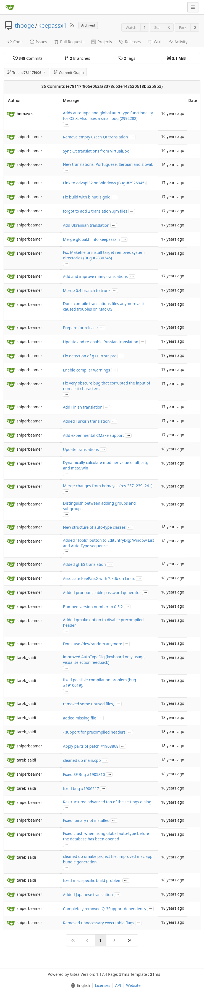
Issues (38, 41)
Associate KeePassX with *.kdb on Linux (99, 578)
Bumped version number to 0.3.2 (93, 606)
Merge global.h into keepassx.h (91, 239)
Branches (77, 58)
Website (133, 985)
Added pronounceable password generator (102, 592)
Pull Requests (69, 41)
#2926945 (135, 182)
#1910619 (72, 685)
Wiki (154, 41)
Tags (126, 58)
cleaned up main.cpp (82, 760)
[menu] (79, 985)
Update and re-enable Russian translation (100, 341)
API (118, 985)
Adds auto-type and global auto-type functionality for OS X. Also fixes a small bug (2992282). (108, 115)
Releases (130, 41)
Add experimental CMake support (93, 435)
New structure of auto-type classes (94, 527)
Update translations (81, 449)
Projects (101, 41)
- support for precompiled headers (94, 732)
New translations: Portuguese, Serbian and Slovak (108, 164)
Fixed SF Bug (75, 774)
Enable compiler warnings (86, 370)
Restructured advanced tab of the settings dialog (107, 801)
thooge (24, 25)
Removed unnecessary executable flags (98, 922)
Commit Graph (69, 72)
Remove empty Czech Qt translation (95, 137)
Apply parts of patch (82, 746)
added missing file (79, 718)
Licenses (102, 985)
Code (15, 41)
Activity (178, 41)
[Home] (10, 7)
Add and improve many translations (95, 276)
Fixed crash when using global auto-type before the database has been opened (106, 836)
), (82, 685)
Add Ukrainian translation (86, 225)
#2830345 (102, 257)
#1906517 (90, 788)
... (66, 124)
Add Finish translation (83, 407)
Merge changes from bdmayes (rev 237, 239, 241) (107, 485)
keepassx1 (52, 25)
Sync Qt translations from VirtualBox (96, 151)
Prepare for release (80, 327)
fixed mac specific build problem (92, 880)
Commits (28, 58)
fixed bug (72, 788)
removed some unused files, (88, 703)
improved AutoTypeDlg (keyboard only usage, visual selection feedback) (104, 659)
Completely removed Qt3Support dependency (104, 908)
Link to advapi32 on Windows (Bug (95, 182)
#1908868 (110, 746)
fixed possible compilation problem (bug (99, 679)
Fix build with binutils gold (87, 197)
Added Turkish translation (86, 421)
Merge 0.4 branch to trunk (87, 290)
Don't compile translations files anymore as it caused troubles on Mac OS (104, 306)
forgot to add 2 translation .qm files (95, 211)
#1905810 (96, 774)
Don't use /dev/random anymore (92, 643)
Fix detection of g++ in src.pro (90, 355)
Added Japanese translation (88, 894)
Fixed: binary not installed (86, 820)
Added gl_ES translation (84, 564)
